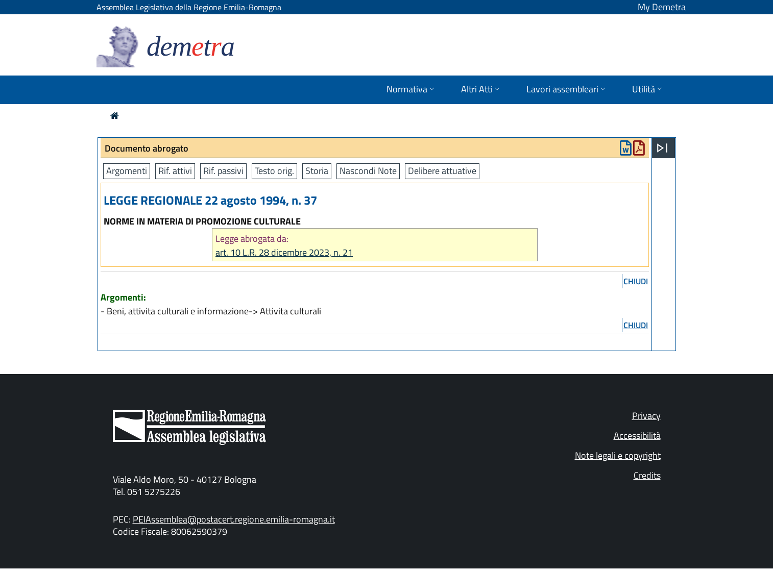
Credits (647, 475)
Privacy (646, 416)
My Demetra (662, 7)
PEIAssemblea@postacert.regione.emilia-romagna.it (234, 519)
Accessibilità (637, 435)
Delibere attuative (442, 171)
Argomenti (126, 171)
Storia (316, 171)
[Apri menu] (662, 148)
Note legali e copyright (618, 455)
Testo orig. (274, 171)
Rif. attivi (175, 171)
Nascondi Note (368, 171)
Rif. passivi (223, 171)
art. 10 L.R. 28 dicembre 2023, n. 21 (284, 252)
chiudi (635, 281)
